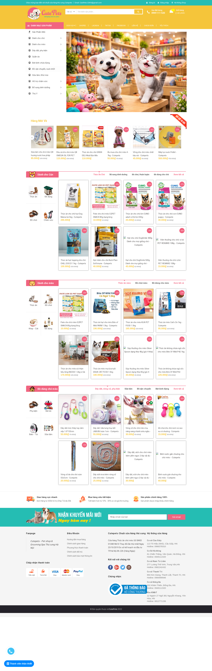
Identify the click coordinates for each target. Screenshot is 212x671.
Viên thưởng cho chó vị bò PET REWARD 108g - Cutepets (169, 263)
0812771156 (160, 601)
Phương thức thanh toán (77, 548)
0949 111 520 (158, 13)
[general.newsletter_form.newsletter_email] (137, 517)
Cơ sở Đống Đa (154, 582)
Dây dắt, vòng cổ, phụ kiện (107, 389)
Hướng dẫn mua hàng (76, 539)
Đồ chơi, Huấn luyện (140, 174)
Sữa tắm (128, 389)
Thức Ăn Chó (99, 174)
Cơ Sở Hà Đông (154, 551)
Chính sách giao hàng (76, 543)
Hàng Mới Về (39, 120)
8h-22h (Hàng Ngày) (126, 551)
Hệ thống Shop (180, 3)
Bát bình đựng (162, 389)
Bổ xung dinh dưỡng (118, 174)
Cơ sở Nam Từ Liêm (156, 561)
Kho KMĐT (152, 592)
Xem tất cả (179, 174)
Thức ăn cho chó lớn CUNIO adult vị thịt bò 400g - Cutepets (137, 217)
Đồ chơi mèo (141, 283)
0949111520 (160, 557)
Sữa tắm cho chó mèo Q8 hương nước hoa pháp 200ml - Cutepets (42, 155)
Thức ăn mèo (124, 283)
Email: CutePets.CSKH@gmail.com (88, 3)
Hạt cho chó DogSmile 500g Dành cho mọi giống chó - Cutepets (138, 263)
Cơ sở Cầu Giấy (154, 540)
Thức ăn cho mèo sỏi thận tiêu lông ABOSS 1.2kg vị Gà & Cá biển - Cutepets (73, 372)
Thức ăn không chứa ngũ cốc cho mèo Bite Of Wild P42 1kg (170, 372)
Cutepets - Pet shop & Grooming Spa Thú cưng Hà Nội (44, 544)
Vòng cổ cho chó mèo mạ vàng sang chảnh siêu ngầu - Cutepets (138, 431)
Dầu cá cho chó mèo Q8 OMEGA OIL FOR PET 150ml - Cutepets (66, 155)
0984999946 (160, 577)
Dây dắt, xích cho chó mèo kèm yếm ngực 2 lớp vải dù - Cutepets (138, 477)
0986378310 (160, 546)
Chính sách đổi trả (74, 552)
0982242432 (160, 567)
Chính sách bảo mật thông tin (79, 556)
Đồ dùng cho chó (161, 174)
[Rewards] (19, 663)
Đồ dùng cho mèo (160, 283)
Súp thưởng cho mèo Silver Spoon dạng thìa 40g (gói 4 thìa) (137, 372)
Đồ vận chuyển (144, 389)
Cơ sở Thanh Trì (154, 572)
